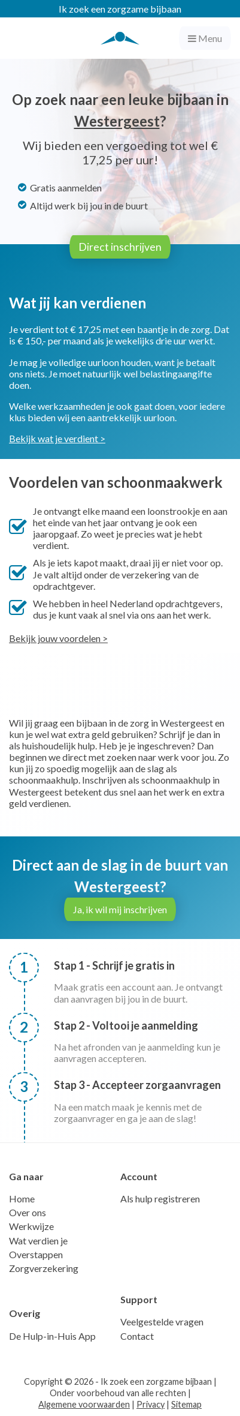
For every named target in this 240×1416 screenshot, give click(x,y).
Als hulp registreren (160, 1198)
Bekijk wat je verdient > (57, 438)
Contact (137, 1336)
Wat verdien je (38, 1240)
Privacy (150, 1404)
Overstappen (36, 1254)
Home (22, 1198)
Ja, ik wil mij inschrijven (120, 909)
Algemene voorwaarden (84, 1404)
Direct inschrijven (120, 247)
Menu (205, 38)
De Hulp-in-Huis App (52, 1336)
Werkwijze (31, 1226)
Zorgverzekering (43, 1268)
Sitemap (186, 1404)
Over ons (27, 1212)
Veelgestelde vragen (161, 1321)
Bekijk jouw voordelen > (58, 638)
